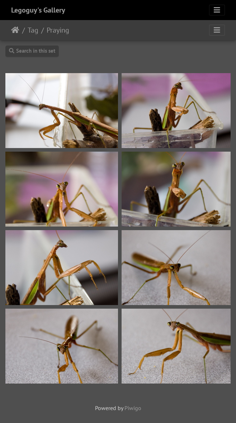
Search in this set (32, 50)
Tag (33, 30)
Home (15, 30)
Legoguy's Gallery (38, 10)
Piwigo (132, 408)
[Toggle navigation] (217, 10)
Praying (58, 30)
